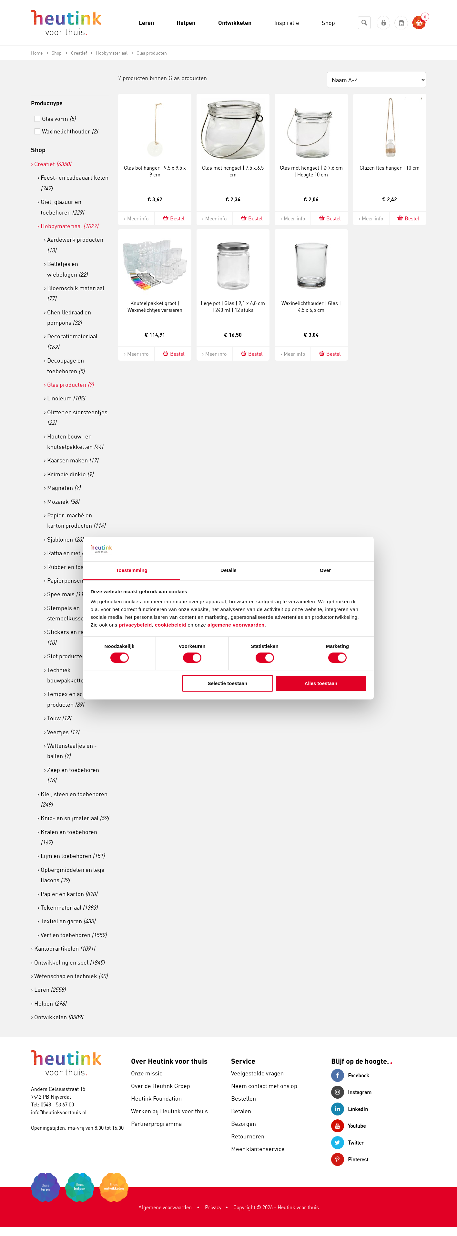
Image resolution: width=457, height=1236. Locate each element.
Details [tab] (228, 570)
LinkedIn (349, 1109)
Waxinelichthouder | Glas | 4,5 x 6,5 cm (311, 306)
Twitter (347, 1142)
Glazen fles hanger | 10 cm (390, 167)
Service (243, 1061)
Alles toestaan (321, 683)
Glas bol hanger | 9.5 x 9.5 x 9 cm (155, 171)
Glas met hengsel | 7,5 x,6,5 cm (233, 171)
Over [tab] (325, 570)
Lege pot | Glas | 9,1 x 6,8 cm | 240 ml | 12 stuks (233, 306)
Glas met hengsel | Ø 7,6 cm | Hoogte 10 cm (311, 171)
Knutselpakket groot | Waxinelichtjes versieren (154, 306)
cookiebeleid (171, 625)
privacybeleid (135, 625)
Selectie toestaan (228, 683)
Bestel (173, 218)
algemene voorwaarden (236, 625)
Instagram (351, 1092)
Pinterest (349, 1159)
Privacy (213, 1207)
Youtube (348, 1125)
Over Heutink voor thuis (169, 1061)
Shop (38, 150)
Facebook (350, 1075)
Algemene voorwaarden (165, 1207)
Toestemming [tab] (131, 570)
